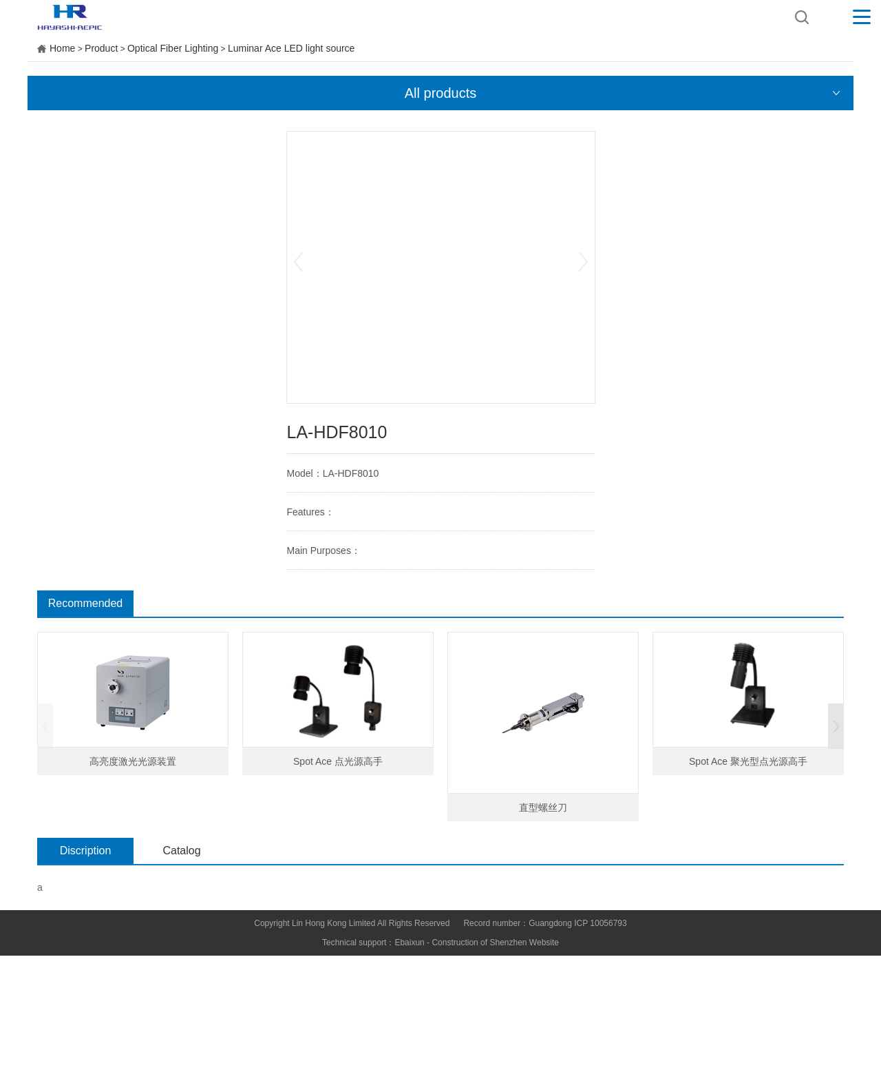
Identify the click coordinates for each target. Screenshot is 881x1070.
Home (62, 48)
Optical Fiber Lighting (172, 48)
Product (101, 48)
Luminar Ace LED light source (291, 48)
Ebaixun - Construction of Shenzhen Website (476, 942)
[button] (836, 726)
